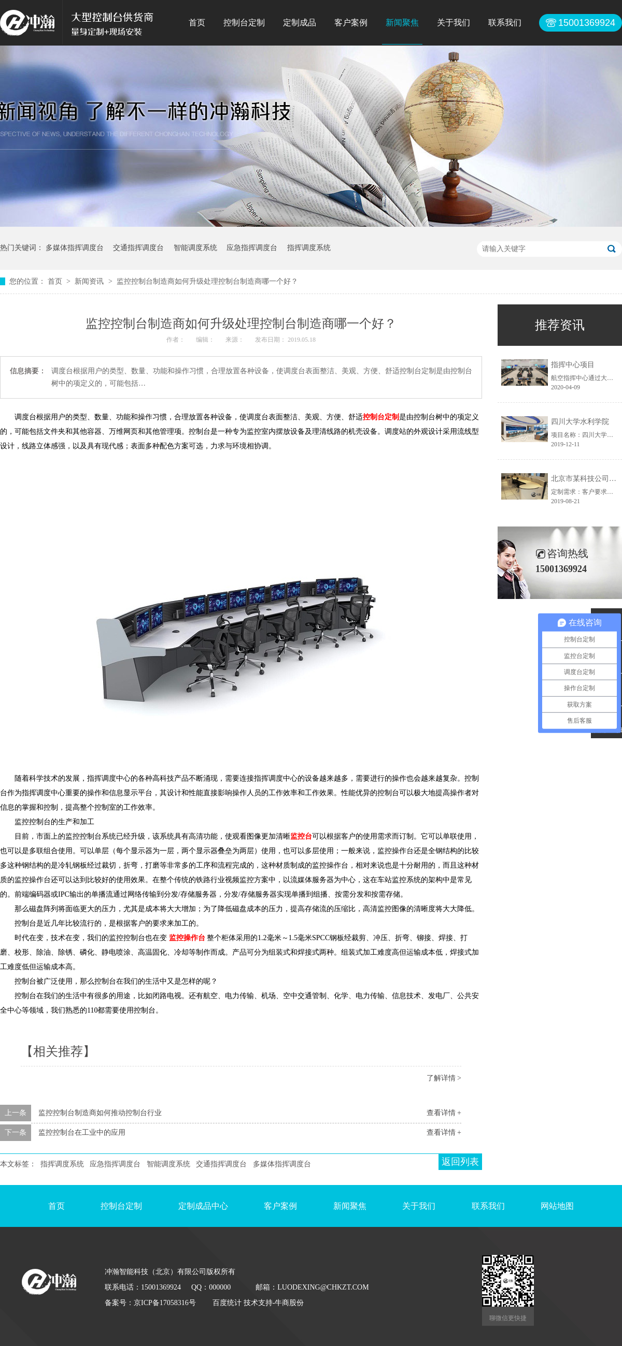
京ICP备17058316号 (165, 1303)
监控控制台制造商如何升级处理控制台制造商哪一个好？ (207, 281)
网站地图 (557, 1206)
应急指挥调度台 (252, 248)
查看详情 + (444, 1113)
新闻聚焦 (402, 22)
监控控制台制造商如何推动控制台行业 (100, 1113)
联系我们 (504, 22)
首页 (197, 22)
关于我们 (453, 22)
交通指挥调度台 (138, 248)
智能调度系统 (195, 248)
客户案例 (350, 22)
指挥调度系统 (309, 248)
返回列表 (460, 1162)
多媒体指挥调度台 (75, 248)
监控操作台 (187, 938)
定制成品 (299, 22)
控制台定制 (244, 22)
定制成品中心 (203, 1206)
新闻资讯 (90, 281)
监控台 (301, 836)
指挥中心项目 (573, 365)
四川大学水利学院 (580, 422)
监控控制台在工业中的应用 (81, 1132)
